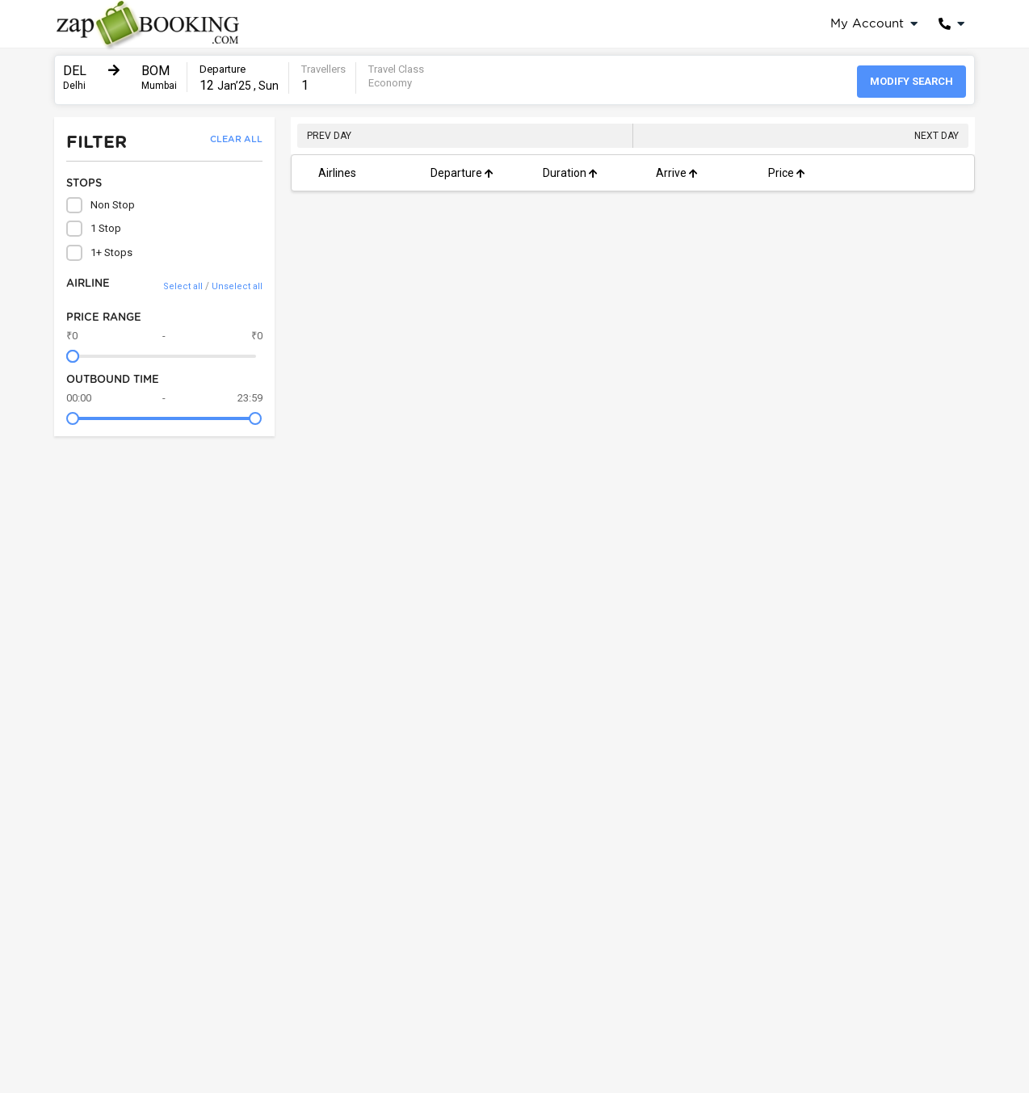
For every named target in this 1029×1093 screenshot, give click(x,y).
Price (786, 172)
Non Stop (100, 205)
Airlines (337, 172)
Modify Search (911, 81)
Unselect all (237, 286)
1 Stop (93, 229)
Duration (570, 172)
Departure (462, 172)
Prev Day (329, 135)
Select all (183, 286)
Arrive (677, 172)
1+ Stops (99, 253)
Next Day (936, 135)
